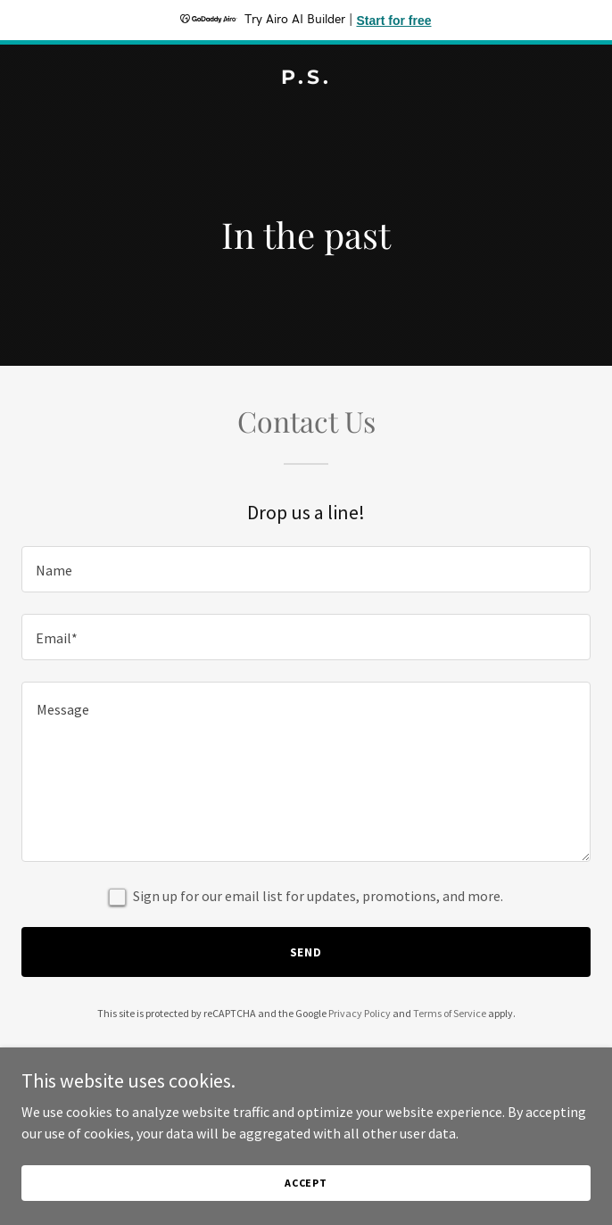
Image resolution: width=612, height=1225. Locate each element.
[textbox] (306, 569)
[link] (306, 78)
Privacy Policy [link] (359, 1013)
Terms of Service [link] (449, 1013)
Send (306, 952)
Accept (306, 1182)
